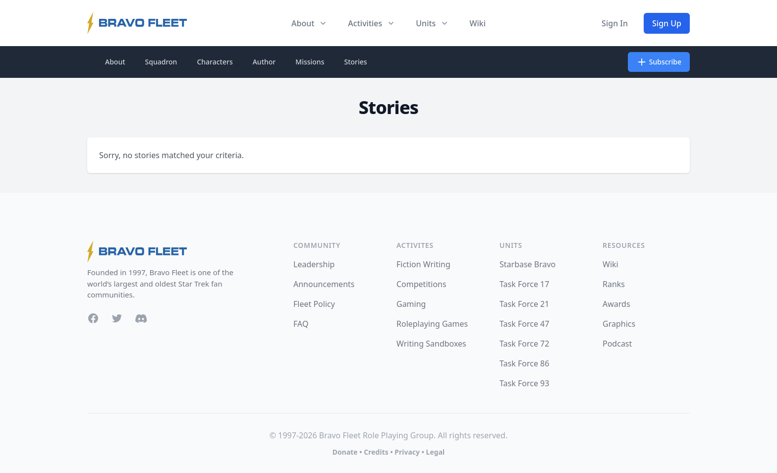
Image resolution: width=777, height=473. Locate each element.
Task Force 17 (524, 284)
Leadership (313, 264)
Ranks (614, 284)
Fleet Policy (314, 303)
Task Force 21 (524, 303)
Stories (355, 61)
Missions (309, 61)
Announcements (323, 284)
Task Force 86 (524, 363)
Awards (616, 303)
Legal (435, 452)
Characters (214, 61)
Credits (376, 452)
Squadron (161, 61)
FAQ (300, 323)
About (115, 61)
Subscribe (658, 62)
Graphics (619, 323)
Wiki (477, 23)
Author (264, 61)
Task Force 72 (524, 343)
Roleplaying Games (432, 323)
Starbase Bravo (527, 264)
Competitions (421, 284)
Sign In (615, 23)
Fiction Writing (423, 264)
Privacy (407, 452)
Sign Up (666, 23)
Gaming (411, 303)
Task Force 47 (524, 323)
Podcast (617, 343)
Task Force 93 (524, 383)
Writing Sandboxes (431, 343)
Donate (345, 452)
